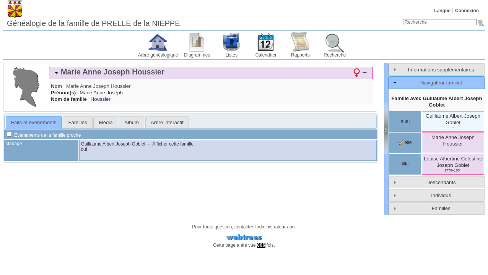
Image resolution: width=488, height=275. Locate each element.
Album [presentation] (132, 122)
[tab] (211, 73)
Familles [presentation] (77, 122)
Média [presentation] (106, 122)
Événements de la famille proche (44, 135)
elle (405, 142)
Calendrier (266, 55)
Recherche (335, 55)
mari (405, 121)
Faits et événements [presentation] (34, 122)
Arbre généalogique (158, 55)
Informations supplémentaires (441, 70)
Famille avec (437, 101)
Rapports (300, 55)
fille (405, 164)
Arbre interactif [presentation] (167, 122)
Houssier (101, 99)
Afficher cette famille (173, 144)
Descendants (441, 182)
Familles (441, 208)
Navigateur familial (441, 83)
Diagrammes (197, 55)
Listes (231, 55)
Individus (441, 195)
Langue (442, 10)
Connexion (467, 10)
